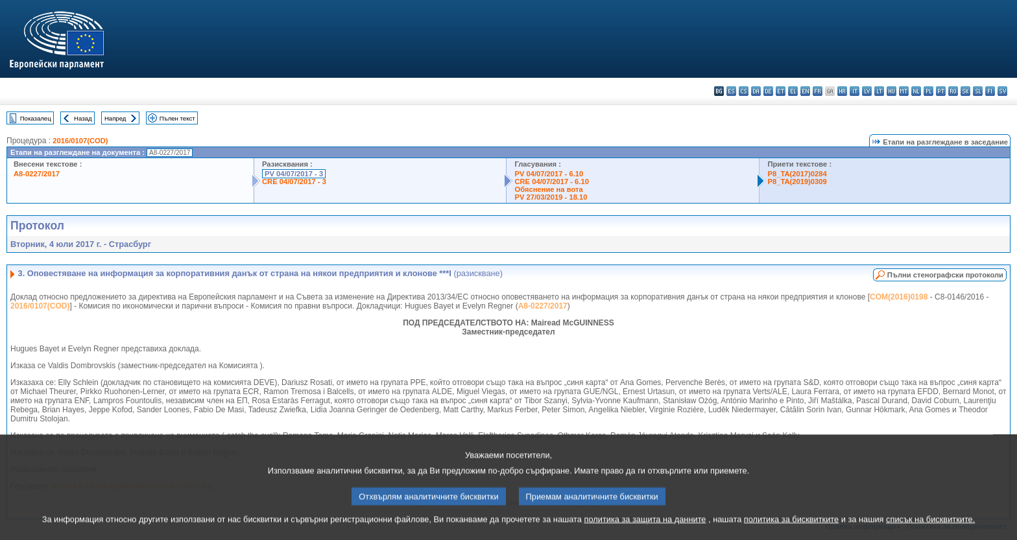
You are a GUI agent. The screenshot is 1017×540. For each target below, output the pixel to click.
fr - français (817, 91)
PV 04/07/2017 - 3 (294, 174)
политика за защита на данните (645, 532)
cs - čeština (743, 91)
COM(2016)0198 (898, 296)
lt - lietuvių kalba (879, 91)
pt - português (941, 91)
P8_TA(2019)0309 (796, 181)
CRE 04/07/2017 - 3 (294, 181)
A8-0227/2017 (37, 174)
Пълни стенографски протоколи (945, 275)
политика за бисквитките (791, 532)
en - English (805, 91)
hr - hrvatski (842, 91)
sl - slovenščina (978, 91)
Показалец (35, 118)
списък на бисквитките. (930, 532)
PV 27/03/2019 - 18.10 (550, 197)
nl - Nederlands (916, 91)
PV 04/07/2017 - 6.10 (548, 174)
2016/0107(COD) (80, 141)
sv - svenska (1002, 91)
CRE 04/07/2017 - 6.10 (551, 181)
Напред (115, 118)
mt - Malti (904, 91)
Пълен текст (177, 118)
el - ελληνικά (793, 91)
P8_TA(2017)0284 (796, 174)
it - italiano (854, 91)
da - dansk (756, 91)
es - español (731, 91)
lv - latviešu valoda (867, 91)
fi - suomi (990, 91)
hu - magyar (891, 91)
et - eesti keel (780, 91)
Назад (83, 118)
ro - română (953, 91)
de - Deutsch (768, 91)
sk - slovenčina (965, 91)
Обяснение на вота (548, 189)
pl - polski (928, 91)
